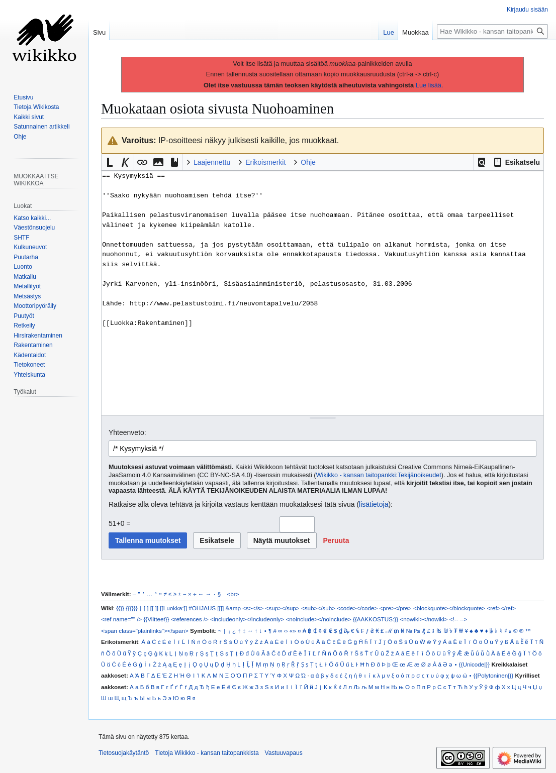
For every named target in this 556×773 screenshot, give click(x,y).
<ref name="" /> (121, 619)
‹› (286, 630)
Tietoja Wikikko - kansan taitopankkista (206, 752)
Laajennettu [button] (212, 162)
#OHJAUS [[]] (206, 608)
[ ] (146, 608)
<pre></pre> (396, 608)
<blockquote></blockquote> (449, 608)
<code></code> (357, 608)
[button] (482, 162)
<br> (233, 594)
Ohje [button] (308, 162)
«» (293, 630)
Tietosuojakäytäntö (124, 752)
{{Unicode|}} (474, 664)
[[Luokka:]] (173, 608)
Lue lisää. (429, 85)
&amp (233, 608)
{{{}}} (131, 608)
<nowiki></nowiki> (423, 619)
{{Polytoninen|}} (494, 675)
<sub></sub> (318, 608)
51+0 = (120, 523)
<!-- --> (458, 619)
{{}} (120, 608)
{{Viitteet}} (156, 619)
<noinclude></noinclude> (318, 619)
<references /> (190, 619)
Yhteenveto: (127, 432)
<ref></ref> (501, 608)
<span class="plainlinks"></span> (145, 630)
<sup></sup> (282, 608)
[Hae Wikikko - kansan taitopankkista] (492, 31)
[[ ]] (154, 608)
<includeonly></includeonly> (247, 619)
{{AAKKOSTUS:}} (375, 619)
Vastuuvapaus (284, 752)
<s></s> (252, 608)
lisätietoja (373, 504)
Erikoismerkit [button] (265, 162)
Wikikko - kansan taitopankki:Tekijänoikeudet (378, 475)
